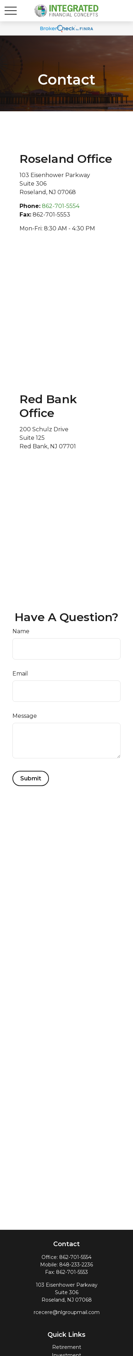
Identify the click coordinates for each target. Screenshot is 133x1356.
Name (20, 631)
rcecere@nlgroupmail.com (67, 1312)
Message (24, 715)
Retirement (66, 1347)
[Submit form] (30, 778)
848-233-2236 (76, 1264)
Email (20, 673)
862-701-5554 (60, 206)
